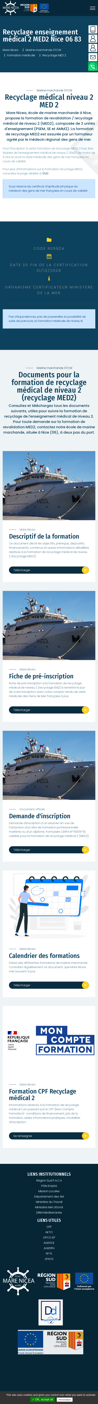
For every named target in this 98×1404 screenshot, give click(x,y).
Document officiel (32, 809)
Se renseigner (22, 1136)
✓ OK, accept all (42, 1399)
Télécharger (21, 570)
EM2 (45, 173)
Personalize (65, 1399)
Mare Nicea (10, 50)
